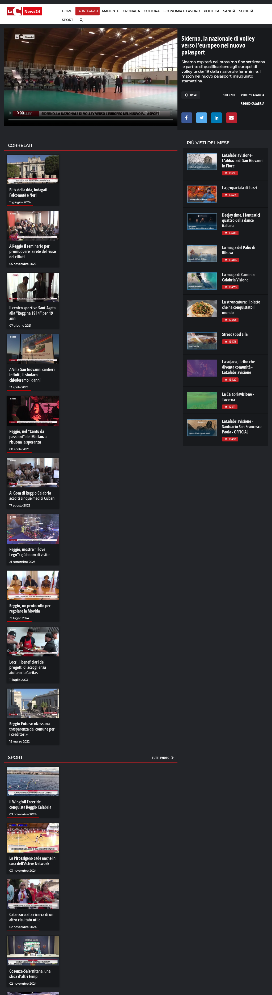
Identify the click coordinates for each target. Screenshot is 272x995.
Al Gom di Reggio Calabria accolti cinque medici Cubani (32, 495)
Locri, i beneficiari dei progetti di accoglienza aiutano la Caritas (27, 667)
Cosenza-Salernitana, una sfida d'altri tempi (29, 973)
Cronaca (131, 11)
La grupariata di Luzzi (239, 188)
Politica (211, 11)
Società (246, 11)
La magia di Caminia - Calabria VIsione (239, 277)
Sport (67, 20)
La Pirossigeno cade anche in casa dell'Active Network (32, 860)
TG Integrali (87, 11)
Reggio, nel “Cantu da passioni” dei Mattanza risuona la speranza (27, 436)
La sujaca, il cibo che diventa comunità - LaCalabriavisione (238, 367)
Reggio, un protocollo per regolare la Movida (30, 608)
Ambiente (110, 11)
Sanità (229, 11)
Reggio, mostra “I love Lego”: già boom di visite (29, 552)
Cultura (152, 11)
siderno (229, 94)
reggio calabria (252, 103)
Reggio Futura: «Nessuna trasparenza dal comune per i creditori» (32, 729)
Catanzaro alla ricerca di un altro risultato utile (31, 917)
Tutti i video (163, 757)
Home (67, 11)
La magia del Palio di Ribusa (238, 250)
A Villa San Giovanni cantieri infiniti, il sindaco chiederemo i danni (32, 374)
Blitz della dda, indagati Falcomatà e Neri (28, 192)
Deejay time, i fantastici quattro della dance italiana (241, 220)
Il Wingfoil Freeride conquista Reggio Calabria (30, 804)
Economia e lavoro (181, 11)
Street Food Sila (235, 334)
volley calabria (252, 94)
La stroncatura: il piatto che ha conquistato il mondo (241, 307)
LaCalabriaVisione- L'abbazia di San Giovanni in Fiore (243, 160)
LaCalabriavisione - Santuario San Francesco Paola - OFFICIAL (242, 426)
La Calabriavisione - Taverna (238, 396)
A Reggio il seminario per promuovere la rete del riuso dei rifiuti (32, 251)
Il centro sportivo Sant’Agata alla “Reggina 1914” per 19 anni (32, 313)
